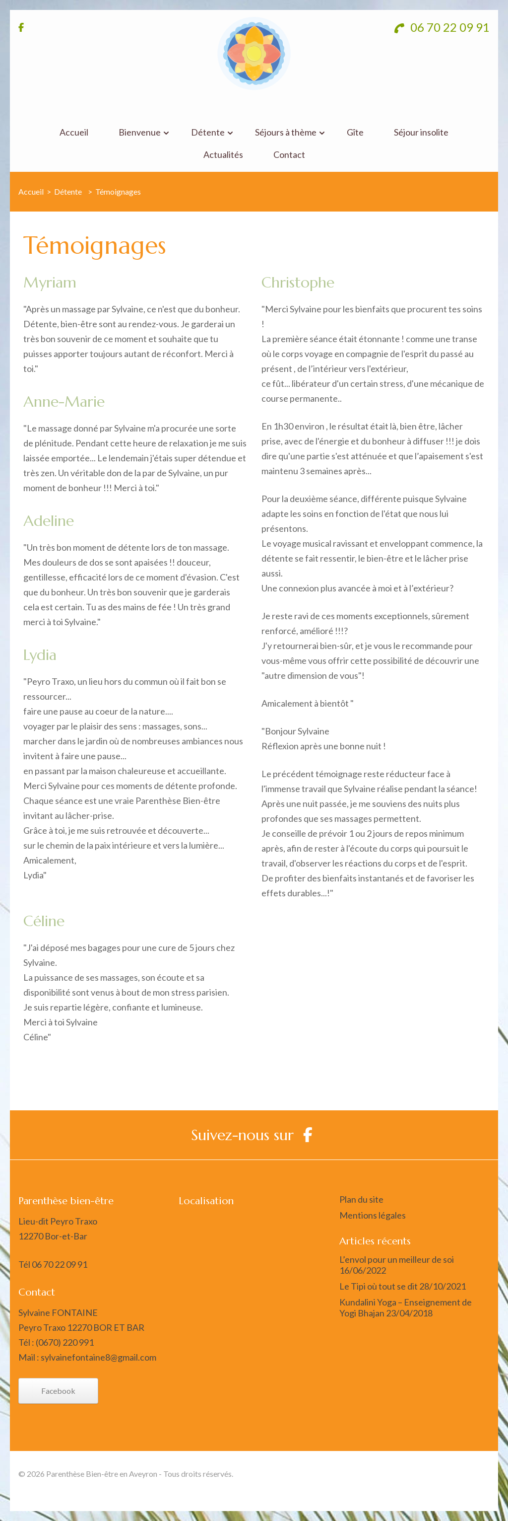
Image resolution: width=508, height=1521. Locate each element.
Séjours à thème (286, 132)
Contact (289, 154)
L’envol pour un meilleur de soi (396, 1259)
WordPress (468, 1488)
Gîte (355, 132)
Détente (208, 132)
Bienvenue (140, 132)
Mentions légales (372, 1215)
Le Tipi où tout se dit (378, 1286)
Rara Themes (417, 1473)
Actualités (223, 154)
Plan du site (361, 1199)
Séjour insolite (421, 132)
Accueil (74, 132)
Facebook (58, 1390)
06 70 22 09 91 (442, 27)
